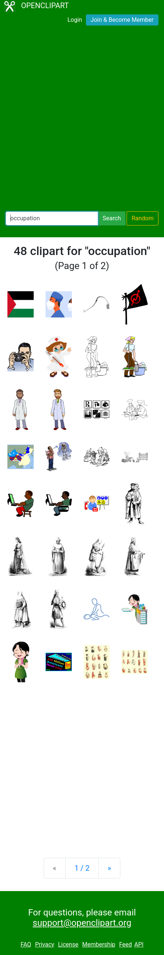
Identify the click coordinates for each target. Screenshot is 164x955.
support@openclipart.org (82, 923)
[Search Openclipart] (52, 218)
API (139, 944)
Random (142, 218)
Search (112, 218)
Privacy (44, 944)
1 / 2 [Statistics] (82, 868)
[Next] (109, 868)
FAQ (25, 944)
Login (74, 19)
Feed (125, 944)
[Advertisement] (82, 120)
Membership (98, 944)
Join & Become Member (122, 19)
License (68, 944)
